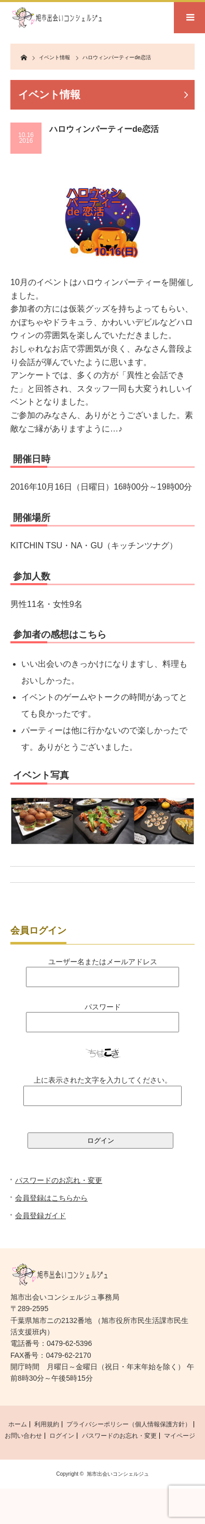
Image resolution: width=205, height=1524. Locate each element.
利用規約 (46, 1424)
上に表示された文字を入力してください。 (103, 1080)
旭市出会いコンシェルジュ (118, 1474)
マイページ (179, 1436)
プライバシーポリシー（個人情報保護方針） (128, 1424)
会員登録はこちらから (51, 1198)
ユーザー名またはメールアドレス (102, 961)
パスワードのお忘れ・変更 (58, 1180)
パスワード (103, 1007)
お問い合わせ (23, 1436)
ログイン (61, 1436)
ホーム (17, 1424)
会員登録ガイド (40, 1215)
